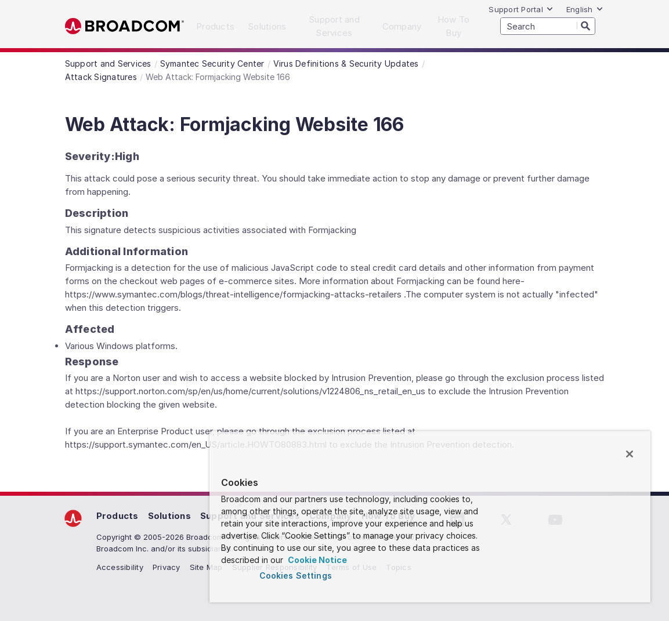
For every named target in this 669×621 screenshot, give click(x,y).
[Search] (586, 25)
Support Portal (521, 9)
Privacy (166, 567)
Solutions (169, 515)
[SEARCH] (548, 26)
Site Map (206, 567)
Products (117, 515)
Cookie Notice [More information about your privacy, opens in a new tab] (316, 560)
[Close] (629, 454)
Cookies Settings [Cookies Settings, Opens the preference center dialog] (295, 575)
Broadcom (124, 26)
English (584, 9)
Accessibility (119, 567)
